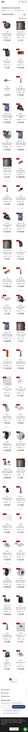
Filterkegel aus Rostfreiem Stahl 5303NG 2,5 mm (7, 635)
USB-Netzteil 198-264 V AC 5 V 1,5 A (21, 608)
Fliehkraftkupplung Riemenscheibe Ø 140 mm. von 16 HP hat (21, 581)
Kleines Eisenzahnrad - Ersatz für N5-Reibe (20, 526)
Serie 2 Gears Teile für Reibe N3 (21, 389)
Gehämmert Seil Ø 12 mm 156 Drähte (20, 471)
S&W (7, 32)
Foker (7, 86)
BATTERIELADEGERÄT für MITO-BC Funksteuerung (7, 499)
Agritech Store (14, 689)
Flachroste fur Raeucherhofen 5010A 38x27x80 (20, 417)
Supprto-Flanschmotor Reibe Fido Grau (7, 663)
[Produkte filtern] (24, 14)
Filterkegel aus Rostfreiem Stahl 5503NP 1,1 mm (20, 89)
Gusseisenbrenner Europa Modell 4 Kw (21, 198)
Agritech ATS (20, 32)
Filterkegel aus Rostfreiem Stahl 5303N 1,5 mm (20, 499)
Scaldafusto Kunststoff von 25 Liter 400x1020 (7, 608)
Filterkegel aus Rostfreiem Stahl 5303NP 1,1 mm (20, 362)
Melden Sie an (18, 707)
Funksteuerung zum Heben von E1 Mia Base (7, 362)
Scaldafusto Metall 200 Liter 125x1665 (7, 335)
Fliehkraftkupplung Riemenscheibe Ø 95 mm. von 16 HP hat (21, 444)
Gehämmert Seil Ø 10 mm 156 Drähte (7, 253)
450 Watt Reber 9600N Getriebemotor (20, 116)
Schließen (14, 729)
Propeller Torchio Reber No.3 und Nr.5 (7, 526)
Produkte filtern (7, 14)
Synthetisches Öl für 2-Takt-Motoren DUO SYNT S (20, 253)
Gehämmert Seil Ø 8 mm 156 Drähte (20, 34)
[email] (7, 707)
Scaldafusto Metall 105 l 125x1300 (21, 225)
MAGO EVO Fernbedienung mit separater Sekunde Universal (20, 171)
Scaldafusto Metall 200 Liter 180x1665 (7, 471)
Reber (20, 86)
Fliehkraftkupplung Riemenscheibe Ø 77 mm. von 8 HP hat (7, 143)
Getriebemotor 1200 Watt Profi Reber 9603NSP (7, 444)
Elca (21, 59)
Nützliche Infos (14, 696)
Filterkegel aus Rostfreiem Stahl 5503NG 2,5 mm (20, 280)
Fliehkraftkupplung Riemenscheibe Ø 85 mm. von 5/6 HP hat (7, 34)
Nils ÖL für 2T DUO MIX (7, 61)
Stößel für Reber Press (7, 389)
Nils (7, 59)
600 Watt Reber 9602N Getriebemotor (20, 307)
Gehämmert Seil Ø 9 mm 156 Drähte (7, 171)
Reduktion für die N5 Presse (21, 635)
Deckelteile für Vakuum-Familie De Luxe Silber (7, 417)
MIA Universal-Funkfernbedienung (7, 280)
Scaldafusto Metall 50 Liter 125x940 (21, 143)
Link (20, 710)
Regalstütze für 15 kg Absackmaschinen (21, 663)
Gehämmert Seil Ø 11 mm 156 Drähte (20, 335)
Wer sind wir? (14, 693)
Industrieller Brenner (7, 89)
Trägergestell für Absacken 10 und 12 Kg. (7, 553)
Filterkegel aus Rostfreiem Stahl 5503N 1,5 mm (7, 198)
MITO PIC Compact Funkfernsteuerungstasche (21, 61)
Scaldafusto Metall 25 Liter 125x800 (7, 116)
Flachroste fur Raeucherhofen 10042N (20, 553)
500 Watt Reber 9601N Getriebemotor (7, 225)
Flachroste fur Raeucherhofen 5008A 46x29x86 (7, 307)
